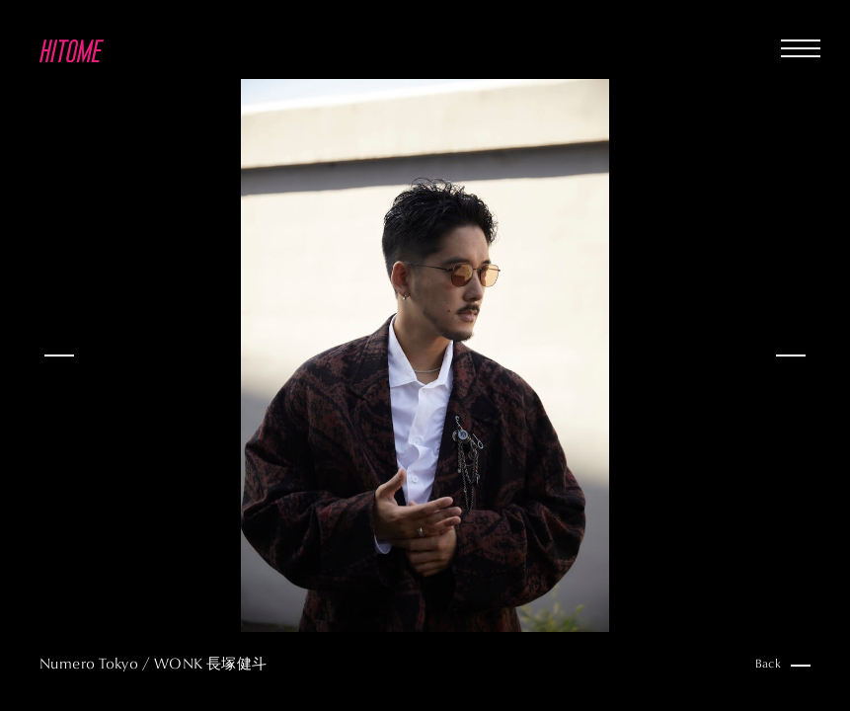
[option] (425, 355)
